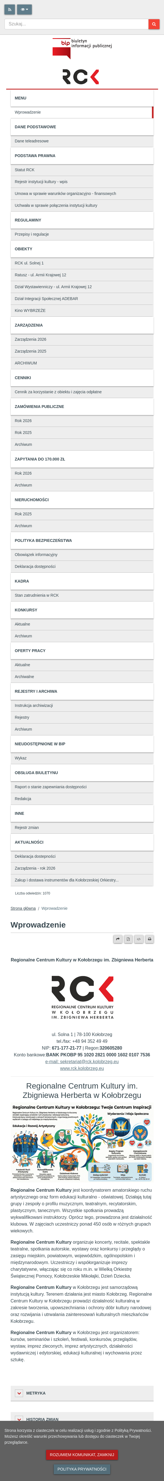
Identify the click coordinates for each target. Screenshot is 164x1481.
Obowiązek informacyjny (36, 554)
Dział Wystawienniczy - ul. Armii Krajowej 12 (53, 287)
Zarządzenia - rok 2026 (35, 868)
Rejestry (22, 717)
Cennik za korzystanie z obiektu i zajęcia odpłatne (58, 392)
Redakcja (23, 798)
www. (65, 1068)
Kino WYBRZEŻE (30, 310)
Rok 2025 (23, 432)
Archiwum (23, 444)
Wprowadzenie (28, 112)
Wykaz (21, 758)
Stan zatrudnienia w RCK (37, 595)
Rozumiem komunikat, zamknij (82, 1454)
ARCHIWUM (26, 363)
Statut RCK (25, 170)
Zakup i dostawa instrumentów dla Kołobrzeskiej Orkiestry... (67, 880)
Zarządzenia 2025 (30, 351)
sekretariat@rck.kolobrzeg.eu (89, 1061)
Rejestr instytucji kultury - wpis (41, 181)
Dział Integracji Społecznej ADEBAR (46, 298)
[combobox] (76, 24)
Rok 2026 (23, 420)
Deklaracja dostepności (35, 856)
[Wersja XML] (138, 939)
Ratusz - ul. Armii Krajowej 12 (40, 275)
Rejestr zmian (27, 827)
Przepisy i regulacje (32, 234)
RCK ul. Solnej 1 (29, 263)
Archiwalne (24, 676)
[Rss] (10, 9)
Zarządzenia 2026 (30, 339)
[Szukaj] (154, 24)
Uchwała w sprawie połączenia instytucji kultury (56, 205)
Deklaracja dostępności (35, 566)
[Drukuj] (149, 939)
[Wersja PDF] (128, 939)
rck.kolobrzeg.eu (87, 1068)
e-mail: (52, 1061)
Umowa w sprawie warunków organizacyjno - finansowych (65, 193)
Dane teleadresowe (32, 141)
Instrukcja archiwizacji (34, 705)
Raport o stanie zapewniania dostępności (51, 787)
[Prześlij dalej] (118, 939)
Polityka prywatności (81, 1469)
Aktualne (22, 624)
